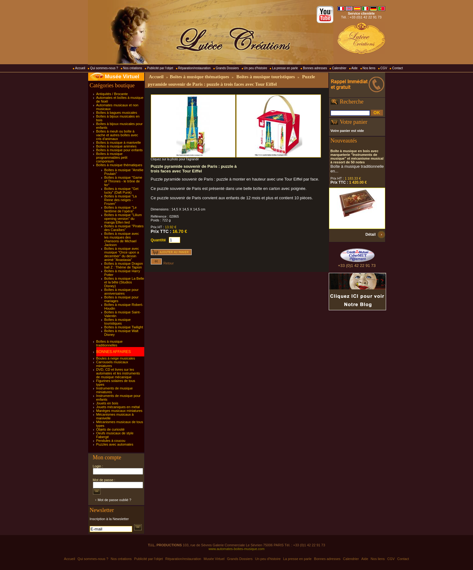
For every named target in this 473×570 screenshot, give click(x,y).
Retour (162, 263)
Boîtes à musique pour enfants (119, 150)
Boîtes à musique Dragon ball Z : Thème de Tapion (123, 265)
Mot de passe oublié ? (114, 500)
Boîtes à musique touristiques (117, 321)
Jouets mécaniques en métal (118, 407)
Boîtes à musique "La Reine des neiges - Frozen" (120, 199)
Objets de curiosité (110, 429)
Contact (397, 68)
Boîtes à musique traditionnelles (109, 343)
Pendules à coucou (111, 440)
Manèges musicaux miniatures (119, 411)
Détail (371, 234)
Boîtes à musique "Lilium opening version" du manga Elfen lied (123, 218)
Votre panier (353, 122)
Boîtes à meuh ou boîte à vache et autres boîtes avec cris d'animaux (117, 135)
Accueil (80, 68)
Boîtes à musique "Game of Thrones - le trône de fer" (123, 181)
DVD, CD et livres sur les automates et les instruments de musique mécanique (118, 373)
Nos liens (369, 68)
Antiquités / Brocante (112, 94)
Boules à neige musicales (115, 358)
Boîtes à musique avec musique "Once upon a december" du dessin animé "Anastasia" (121, 254)
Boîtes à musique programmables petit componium (111, 157)
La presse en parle (285, 68)
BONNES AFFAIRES (113, 352)
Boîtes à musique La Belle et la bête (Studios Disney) (124, 282)
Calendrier (339, 68)
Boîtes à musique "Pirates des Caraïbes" (124, 228)
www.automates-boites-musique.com (236, 549)
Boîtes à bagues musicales (116, 112)
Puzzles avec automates (114, 444)
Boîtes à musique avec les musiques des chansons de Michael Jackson (121, 239)
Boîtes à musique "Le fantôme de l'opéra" (120, 209)
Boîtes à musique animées (116, 146)
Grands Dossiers (227, 68)
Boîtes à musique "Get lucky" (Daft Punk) (121, 190)
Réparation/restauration (194, 68)
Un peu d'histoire (255, 68)
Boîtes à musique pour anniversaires (121, 291)
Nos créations (132, 68)
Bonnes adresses (315, 68)
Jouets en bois (107, 403)
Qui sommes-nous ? (104, 68)
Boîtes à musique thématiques (119, 165)
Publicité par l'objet (160, 68)
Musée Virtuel (122, 77)
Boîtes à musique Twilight (123, 327)
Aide (354, 68)
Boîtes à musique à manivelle (118, 142)
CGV (383, 68)
